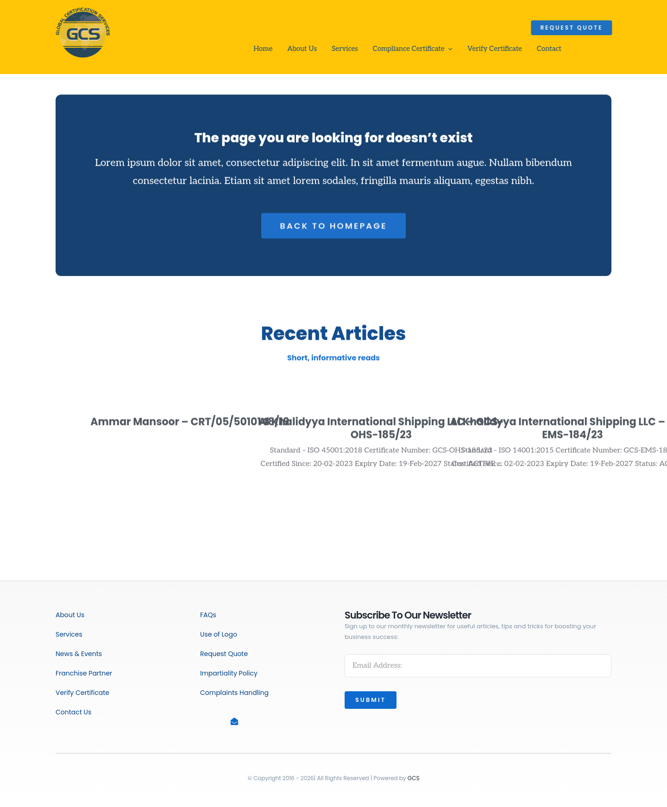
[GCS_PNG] (81, 8)
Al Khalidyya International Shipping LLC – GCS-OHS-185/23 (380, 431)
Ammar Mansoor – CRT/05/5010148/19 (189, 424)
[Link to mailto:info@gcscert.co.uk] (247, 721)
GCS (414, 778)
